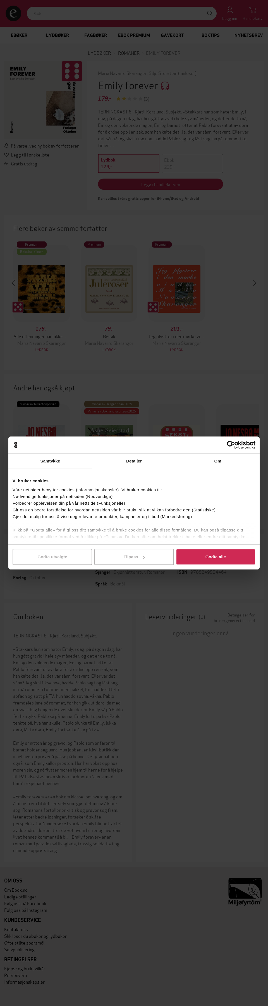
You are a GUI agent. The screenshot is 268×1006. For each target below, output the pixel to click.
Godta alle (215, 556)
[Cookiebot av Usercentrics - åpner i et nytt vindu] (231, 445)
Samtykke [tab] (50, 461)
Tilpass (134, 556)
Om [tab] (217, 461)
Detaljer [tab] (134, 461)
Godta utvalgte (52, 556)
